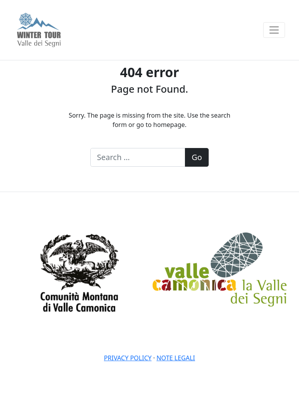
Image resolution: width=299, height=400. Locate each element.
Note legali (176, 358)
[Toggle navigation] (274, 30)
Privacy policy (127, 358)
